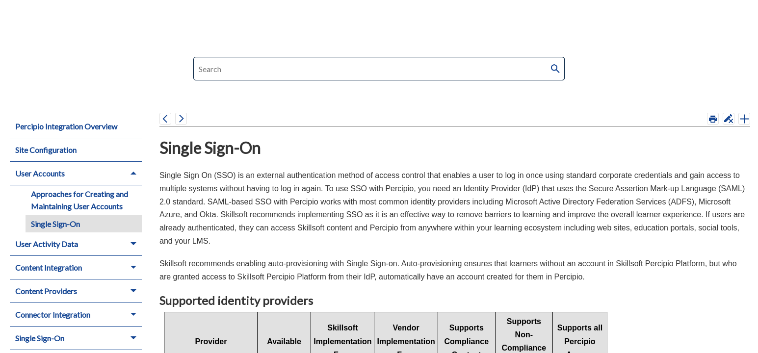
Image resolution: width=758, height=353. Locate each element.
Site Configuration (46, 149)
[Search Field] (379, 68)
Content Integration (78, 267)
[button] (556, 68)
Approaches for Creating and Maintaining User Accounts (79, 200)
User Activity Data (78, 243)
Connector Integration (78, 314)
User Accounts (78, 173)
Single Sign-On (55, 223)
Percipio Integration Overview (66, 126)
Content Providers (78, 291)
